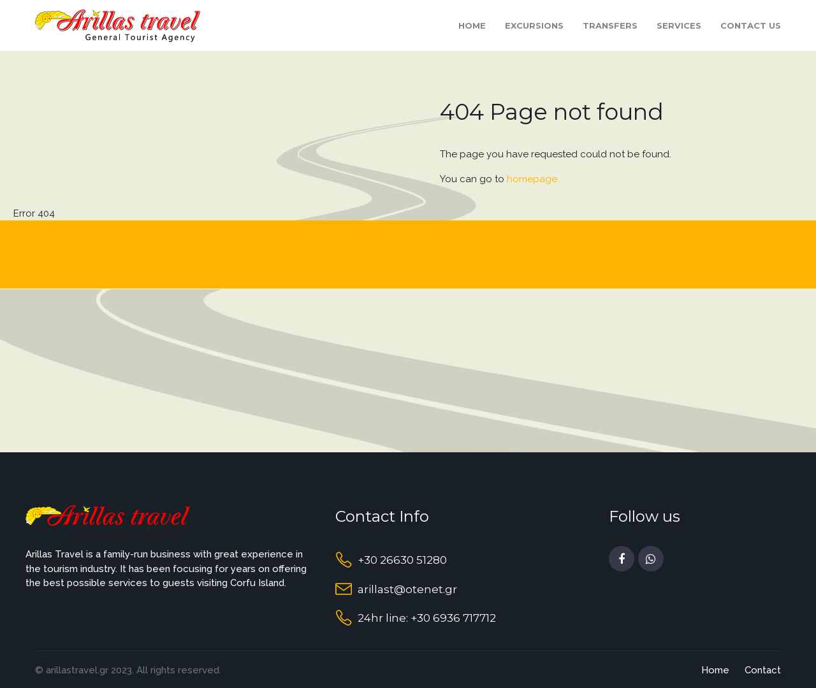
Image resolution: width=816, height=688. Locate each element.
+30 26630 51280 (402, 560)
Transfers (610, 25)
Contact (763, 670)
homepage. (533, 179)
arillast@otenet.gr (407, 589)
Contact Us (750, 25)
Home (472, 25)
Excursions (534, 25)
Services (679, 25)
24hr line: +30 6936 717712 (427, 618)
